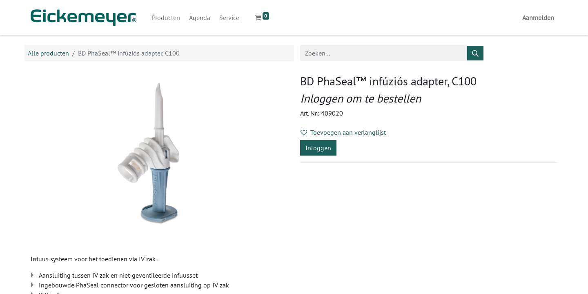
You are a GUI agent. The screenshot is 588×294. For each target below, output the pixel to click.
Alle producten (48, 53)
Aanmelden (538, 17)
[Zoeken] (475, 53)
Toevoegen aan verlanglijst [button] (343, 132)
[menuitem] (166, 17)
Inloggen (318, 148)
